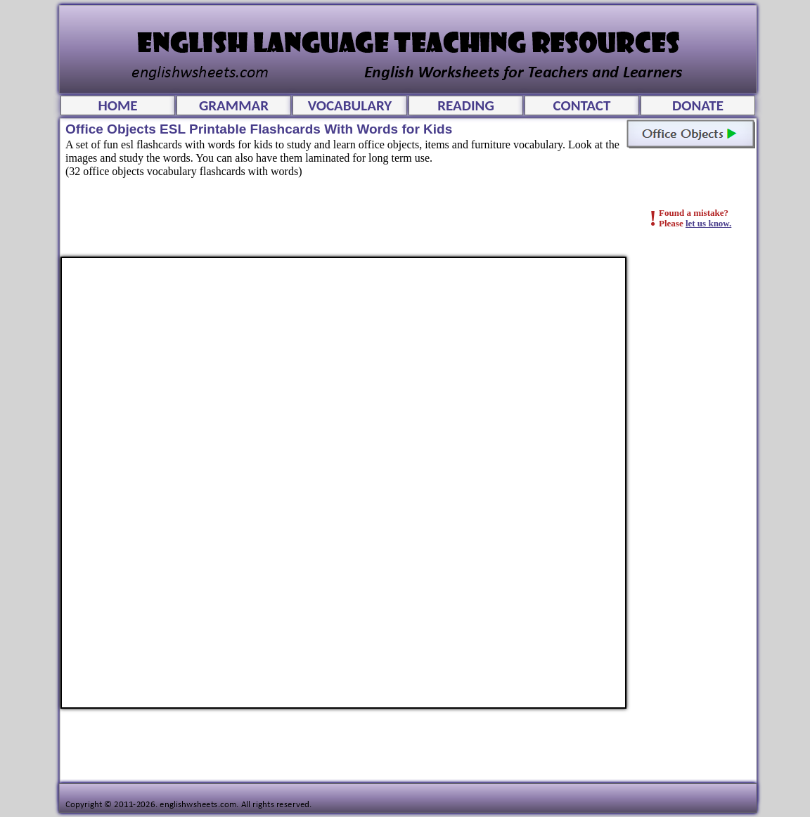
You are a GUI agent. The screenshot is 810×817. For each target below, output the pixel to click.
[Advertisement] (697, 467)
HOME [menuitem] (117, 105)
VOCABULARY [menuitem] (350, 105)
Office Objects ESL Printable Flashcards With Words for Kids (343, 483)
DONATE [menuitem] (698, 105)
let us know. (708, 223)
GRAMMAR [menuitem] (234, 105)
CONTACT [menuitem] (582, 105)
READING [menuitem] (465, 105)
